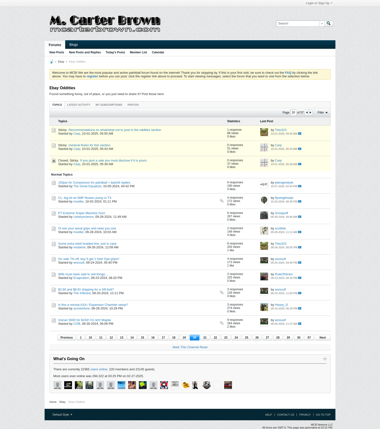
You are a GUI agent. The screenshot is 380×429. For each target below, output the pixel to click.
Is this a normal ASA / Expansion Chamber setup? (93, 305)
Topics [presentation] (57, 104)
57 (309, 337)
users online (98, 369)
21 (204, 337)
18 (173, 337)
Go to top (323, 414)
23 (225, 337)
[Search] (300, 23)
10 (90, 337)
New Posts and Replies (85, 52)
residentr (79, 247)
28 (277, 337)
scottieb (280, 228)
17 (163, 337)
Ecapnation (81, 278)
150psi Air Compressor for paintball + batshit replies (94, 182)
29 (288, 337)
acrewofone (81, 308)
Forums (55, 45)
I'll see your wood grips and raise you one (87, 228)
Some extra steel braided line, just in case (87, 243)
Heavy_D (281, 305)
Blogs (73, 45)
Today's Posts (115, 52)
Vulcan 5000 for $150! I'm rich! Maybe (84, 320)
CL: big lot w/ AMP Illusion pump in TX (84, 198)
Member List (138, 52)
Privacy (305, 414)
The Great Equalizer (87, 186)
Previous (67, 337)
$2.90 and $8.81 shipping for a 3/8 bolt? (86, 289)
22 (215, 337)
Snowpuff (281, 213)
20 (194, 337)
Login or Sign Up (319, 3)
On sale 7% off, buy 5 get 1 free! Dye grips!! (88, 259)
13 (121, 337)
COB (76, 323)
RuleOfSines (284, 274)
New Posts (56, 52)
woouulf (78, 262)
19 (184, 337)
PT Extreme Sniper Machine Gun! (81, 213)
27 (267, 337)
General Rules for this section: (90, 145)
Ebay (61, 61)
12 (111, 337)
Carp (76, 133)
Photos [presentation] (133, 104)
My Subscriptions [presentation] (109, 104)
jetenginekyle (284, 182)
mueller (78, 201)
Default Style (62, 414)
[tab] (57, 104)
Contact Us (285, 414)
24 (236, 337)
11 (100, 337)
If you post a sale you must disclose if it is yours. (113, 160)
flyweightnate (284, 198)
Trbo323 (280, 130)
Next (322, 337)
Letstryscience (83, 217)
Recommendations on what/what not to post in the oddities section (115, 130)
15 (142, 337)
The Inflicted (82, 293)
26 (257, 337)
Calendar (158, 52)
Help (268, 414)
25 (246, 337)
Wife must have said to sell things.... (83, 274)
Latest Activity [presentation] (78, 104)
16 (152, 337)
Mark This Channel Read (190, 347)
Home (52, 401)
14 (132, 337)
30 (298, 337)
